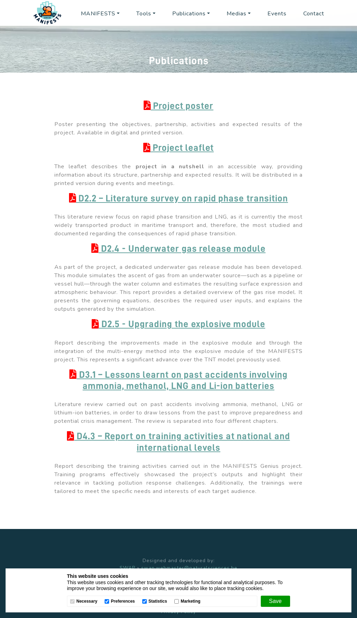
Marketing (190, 601)
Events (277, 13)
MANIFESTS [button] (98, 13)
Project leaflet (178, 148)
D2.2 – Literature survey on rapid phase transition (178, 198)
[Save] (275, 601)
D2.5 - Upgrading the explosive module (178, 324)
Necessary (86, 601)
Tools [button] (143, 13)
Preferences (123, 601)
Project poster (178, 106)
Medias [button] (236, 13)
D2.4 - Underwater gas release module (178, 248)
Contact (313, 13)
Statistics (158, 601)
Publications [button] (189, 13)
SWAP (127, 568)
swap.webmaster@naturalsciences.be (189, 568)
